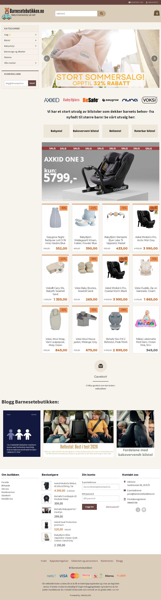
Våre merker (10, 62)
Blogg (119, 560)
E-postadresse (89, 482)
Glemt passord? (112, 507)
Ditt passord (88, 493)
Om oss (5, 488)
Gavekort (6, 495)
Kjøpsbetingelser (59, 560)
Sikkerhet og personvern (84, 560)
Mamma (7, 57)
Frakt (44, 560)
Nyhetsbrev (107, 560)
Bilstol (7, 40)
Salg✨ (7, 34)
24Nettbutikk (85, 595)
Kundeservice (8, 492)
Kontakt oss (7, 498)
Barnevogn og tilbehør (14, 51)
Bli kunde (6, 485)
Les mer (115, 589)
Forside (5, 482)
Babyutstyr (9, 46)
